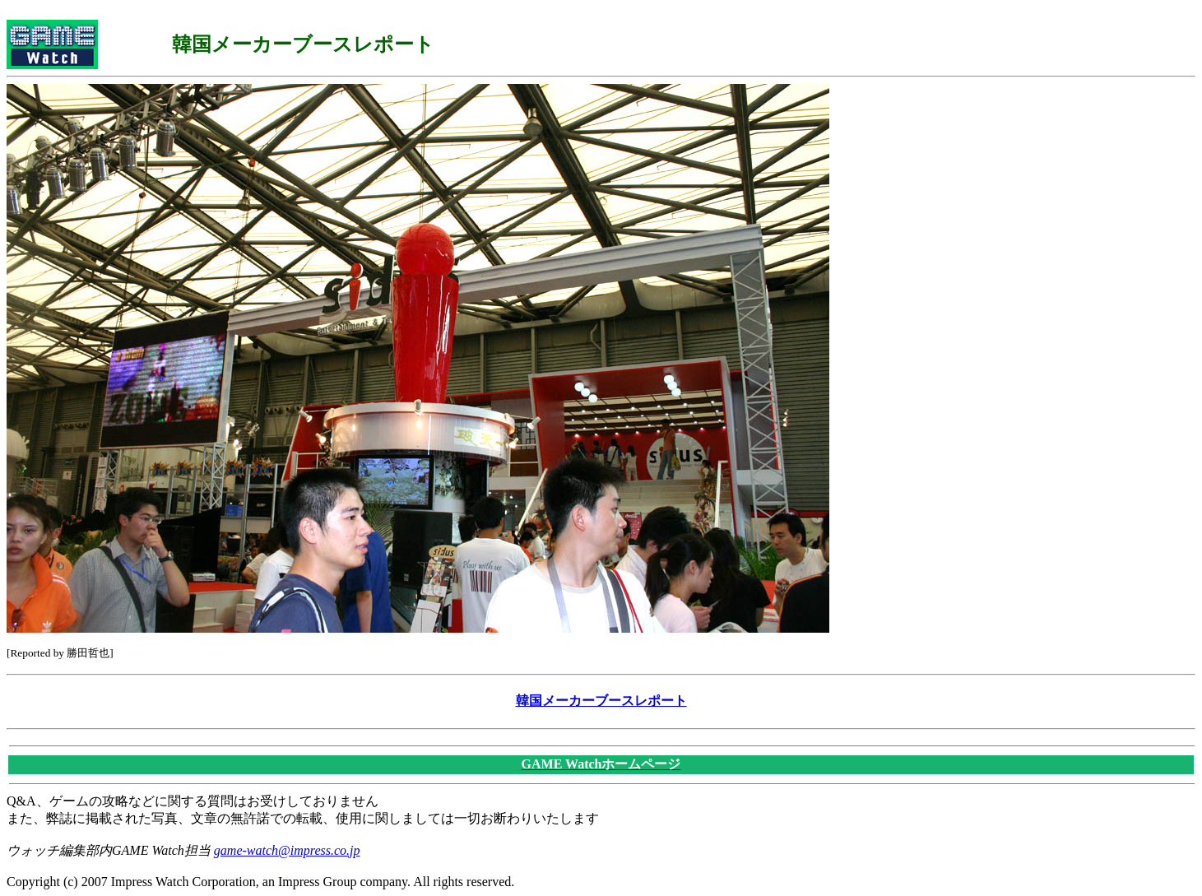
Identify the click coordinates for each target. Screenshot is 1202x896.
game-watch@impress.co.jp (287, 850)
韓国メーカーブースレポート (601, 701)
